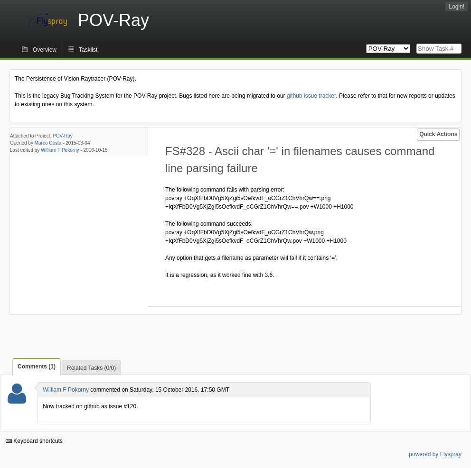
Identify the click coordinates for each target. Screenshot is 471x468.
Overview (45, 49)
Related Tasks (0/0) (91, 368)
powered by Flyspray (435, 454)
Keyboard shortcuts (34, 441)
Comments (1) (37, 366)
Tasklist (88, 49)
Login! (456, 6)
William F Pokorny (60, 150)
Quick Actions (438, 134)
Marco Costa (48, 143)
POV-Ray (63, 135)
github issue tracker (311, 95)
